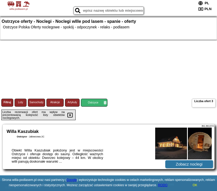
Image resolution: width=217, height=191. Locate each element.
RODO (162, 185)
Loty (20, 102)
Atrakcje (55, 102)
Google (72, 180)
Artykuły (72, 102)
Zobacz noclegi (189, 164)
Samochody (36, 102)
